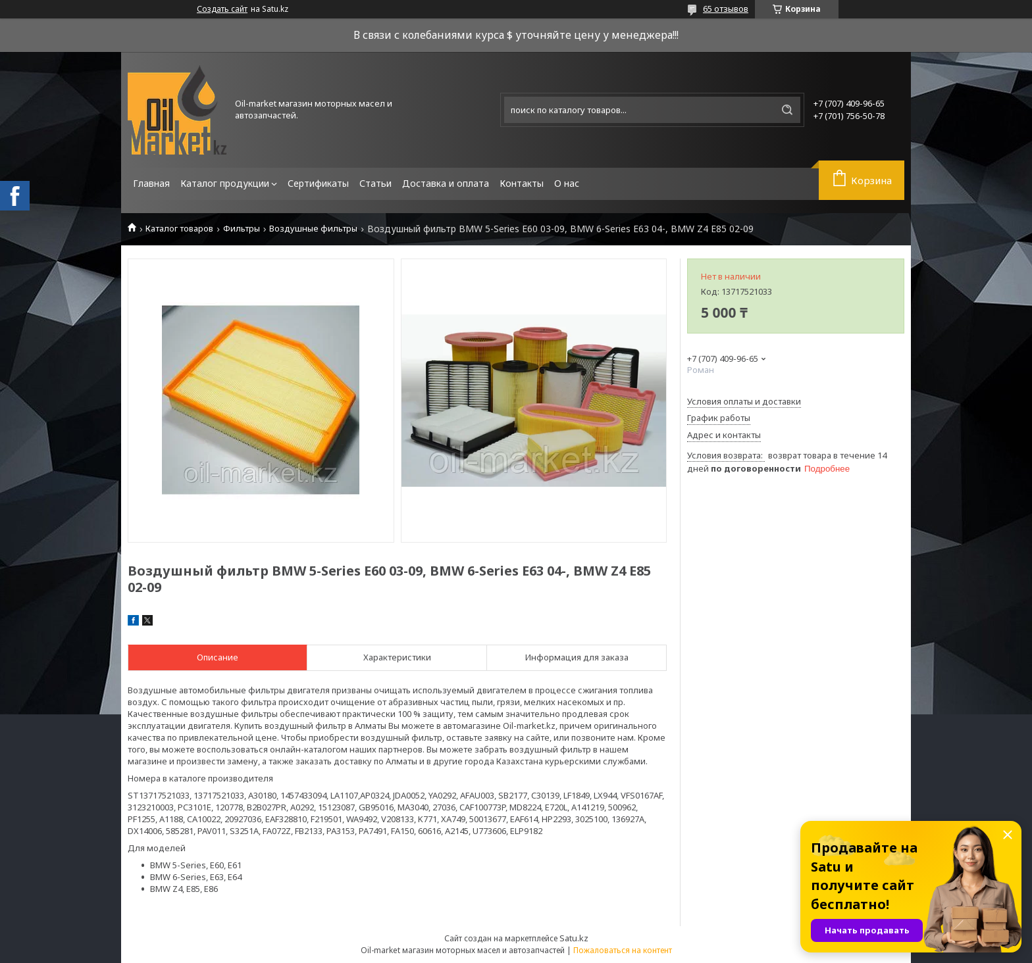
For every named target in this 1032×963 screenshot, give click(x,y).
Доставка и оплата (445, 183)
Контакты (522, 183)
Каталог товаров (179, 228)
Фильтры (241, 228)
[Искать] (787, 110)
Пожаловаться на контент (622, 950)
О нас (566, 183)
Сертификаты (318, 183)
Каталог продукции (224, 183)
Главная (151, 183)
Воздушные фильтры (313, 228)
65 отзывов (725, 8)
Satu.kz (573, 938)
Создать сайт (222, 9)
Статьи (375, 183)
